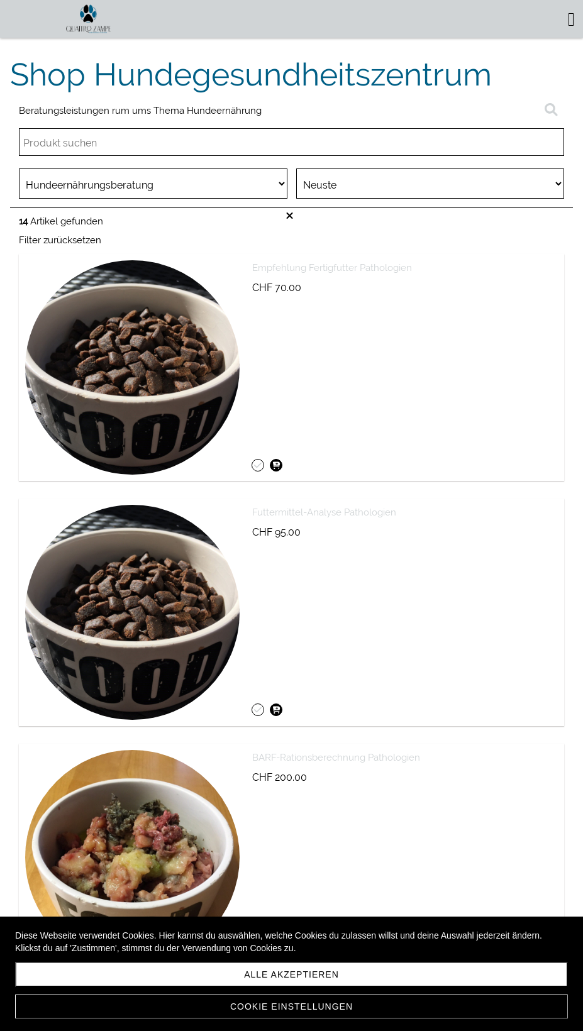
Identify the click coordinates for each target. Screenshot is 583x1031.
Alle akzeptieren (291, 974)
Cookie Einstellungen (291, 1006)
